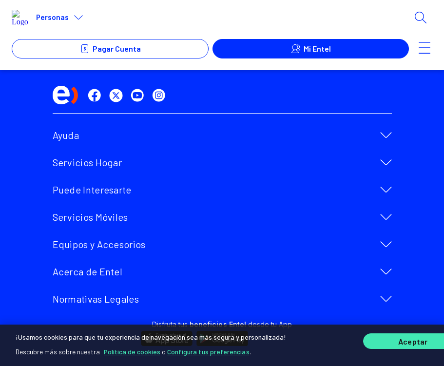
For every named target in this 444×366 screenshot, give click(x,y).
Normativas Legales (96, 299)
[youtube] (139, 95)
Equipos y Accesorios (99, 244)
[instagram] (161, 95)
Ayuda (66, 135)
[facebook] (96, 95)
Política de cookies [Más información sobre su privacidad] (132, 351)
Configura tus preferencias (208, 351)
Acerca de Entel (88, 271)
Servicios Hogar (87, 162)
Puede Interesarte (92, 189)
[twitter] (118, 95)
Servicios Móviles (90, 217)
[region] (222, 345)
